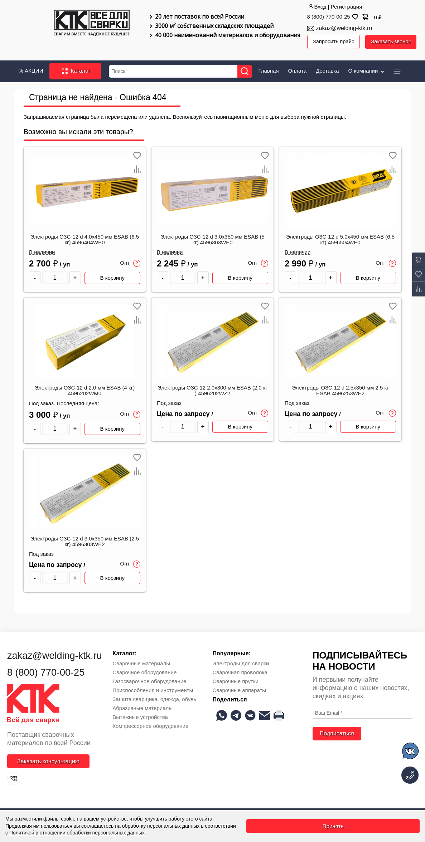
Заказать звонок (392, 42)
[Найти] (245, 70)
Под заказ (169, 402)
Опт (130, 262)
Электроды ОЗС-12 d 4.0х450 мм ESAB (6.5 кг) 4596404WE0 (84, 239)
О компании (366, 70)
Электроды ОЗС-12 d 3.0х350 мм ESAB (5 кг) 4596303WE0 (212, 239)
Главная (268, 70)
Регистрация (346, 7)
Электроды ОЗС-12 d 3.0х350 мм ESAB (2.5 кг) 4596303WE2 (84, 541)
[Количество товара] (55, 277)
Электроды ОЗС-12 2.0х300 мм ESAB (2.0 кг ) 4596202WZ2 (212, 390)
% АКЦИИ (31, 70)
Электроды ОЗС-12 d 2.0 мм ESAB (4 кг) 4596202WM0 (85, 390)
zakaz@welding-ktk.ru (344, 28)
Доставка (327, 70)
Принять (333, 826)
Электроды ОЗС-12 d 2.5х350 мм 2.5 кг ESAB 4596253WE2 (340, 390)
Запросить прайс (334, 42)
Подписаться (337, 733)
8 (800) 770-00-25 (328, 17)
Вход (317, 7)
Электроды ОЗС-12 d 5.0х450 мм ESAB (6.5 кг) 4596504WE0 (340, 239)
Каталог (75, 71)
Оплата (297, 70)
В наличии (42, 252)
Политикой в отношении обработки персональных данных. (77, 833)
